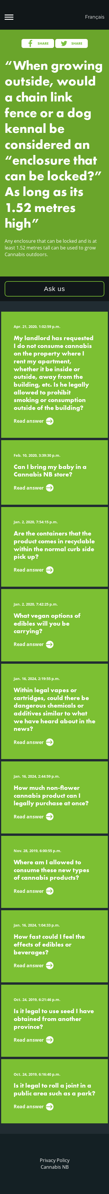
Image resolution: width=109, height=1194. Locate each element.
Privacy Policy (54, 1160)
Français (94, 17)
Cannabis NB (55, 1167)
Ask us (54, 288)
